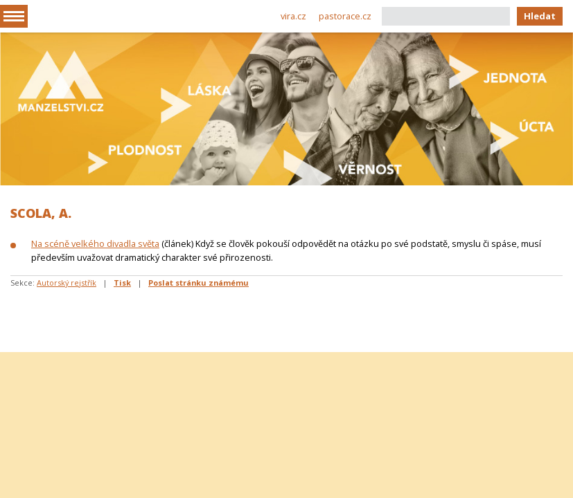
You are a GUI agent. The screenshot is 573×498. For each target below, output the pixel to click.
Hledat (540, 16)
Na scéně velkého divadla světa (95, 243)
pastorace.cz (345, 16)
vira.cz (293, 16)
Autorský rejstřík (66, 282)
